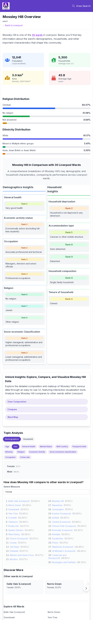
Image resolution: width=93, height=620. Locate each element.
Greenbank (13, 509)
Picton (55, 542)
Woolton (14, 559)
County (13, 542)
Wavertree (57, 505)
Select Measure (12, 486)
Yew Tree (13, 513)
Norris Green (14, 505)
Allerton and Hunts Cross (22, 555)
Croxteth (12, 517)
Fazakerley (57, 538)
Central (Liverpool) (61, 521)
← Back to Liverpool (13, 25)
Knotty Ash (13, 525)
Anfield (55, 517)
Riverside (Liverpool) (62, 530)
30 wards (37, 34)
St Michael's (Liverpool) (64, 550)
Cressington (58, 509)
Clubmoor (13, 521)
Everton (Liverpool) (61, 513)
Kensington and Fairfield (64, 562)
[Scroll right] (86, 588)
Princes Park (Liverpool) (64, 525)
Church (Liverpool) (19, 538)
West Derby (14, 534)
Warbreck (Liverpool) (62, 546)
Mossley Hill (58, 500)
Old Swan (14, 546)
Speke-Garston (15, 530)
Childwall (14, 550)
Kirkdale (56, 534)
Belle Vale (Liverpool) (19, 500)
